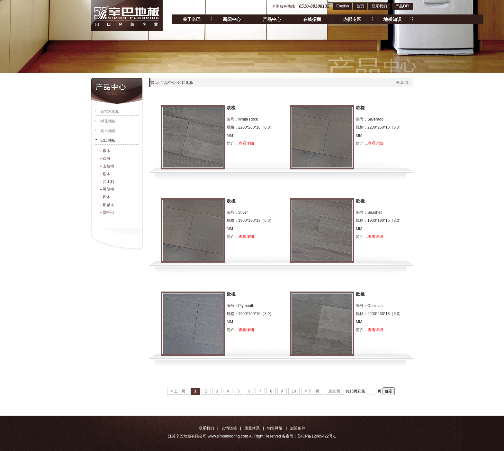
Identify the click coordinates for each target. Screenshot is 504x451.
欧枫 (106, 158)
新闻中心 (232, 19)
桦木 (106, 197)
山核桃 (108, 166)
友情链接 (229, 428)
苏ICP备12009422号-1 (316, 436)
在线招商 (312, 19)
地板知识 (392, 19)
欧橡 (231, 107)
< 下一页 (312, 391)
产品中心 (272, 19)
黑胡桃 (108, 189)
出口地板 (108, 140)
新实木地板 (110, 111)
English (342, 6)
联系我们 (379, 6)
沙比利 (108, 181)
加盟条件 (297, 428)
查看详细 (246, 143)
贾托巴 (108, 212)
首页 (360, 6)
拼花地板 (108, 121)
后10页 (334, 391)
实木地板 (108, 131)
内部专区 (352, 19)
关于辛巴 (192, 19)
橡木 (106, 151)
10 (294, 391)
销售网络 (275, 428)
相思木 (108, 205)
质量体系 (252, 428)
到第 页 (369, 391)
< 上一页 (178, 391)
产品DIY (402, 6)
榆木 (106, 174)
